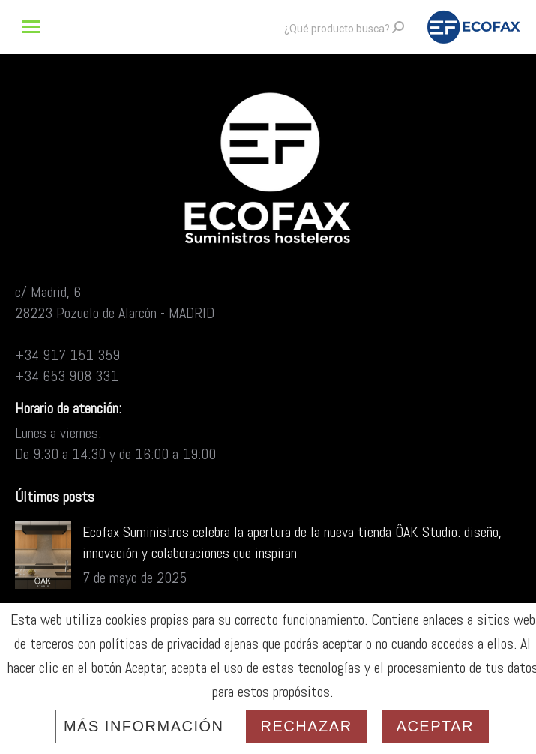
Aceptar (435, 726)
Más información (144, 726)
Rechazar (306, 726)
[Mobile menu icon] (30, 26)
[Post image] (43, 555)
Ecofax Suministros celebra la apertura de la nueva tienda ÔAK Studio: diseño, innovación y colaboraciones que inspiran (292, 542)
